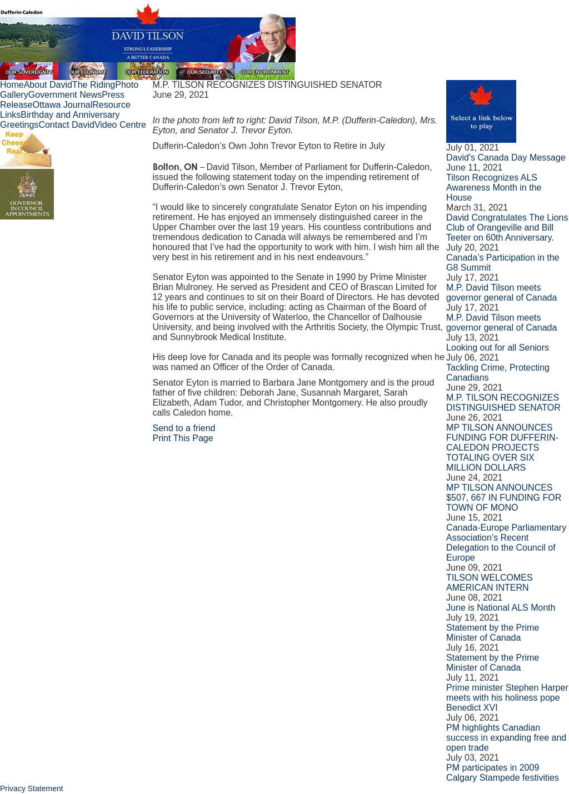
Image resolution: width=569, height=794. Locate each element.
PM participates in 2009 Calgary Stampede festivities (502, 772)
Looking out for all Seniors (497, 347)
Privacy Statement (31, 788)
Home (12, 84)
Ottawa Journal (63, 104)
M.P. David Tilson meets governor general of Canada (501, 292)
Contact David (66, 124)
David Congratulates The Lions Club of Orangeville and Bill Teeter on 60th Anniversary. (507, 227)
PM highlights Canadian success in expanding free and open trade (506, 737)
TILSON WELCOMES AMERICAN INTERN (489, 582)
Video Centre (120, 124)
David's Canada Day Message (506, 157)
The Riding (93, 84)
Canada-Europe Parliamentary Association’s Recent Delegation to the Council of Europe (506, 542)
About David (48, 84)
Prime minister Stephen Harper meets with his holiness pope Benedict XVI (507, 697)
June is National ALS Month (501, 607)
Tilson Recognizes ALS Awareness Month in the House (493, 187)
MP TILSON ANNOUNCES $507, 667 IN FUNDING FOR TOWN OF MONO (503, 497)
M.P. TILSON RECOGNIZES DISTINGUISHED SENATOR (503, 402)
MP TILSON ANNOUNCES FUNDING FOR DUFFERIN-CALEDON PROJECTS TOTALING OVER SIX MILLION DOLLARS (502, 447)
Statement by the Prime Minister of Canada (492, 632)
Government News (65, 94)
